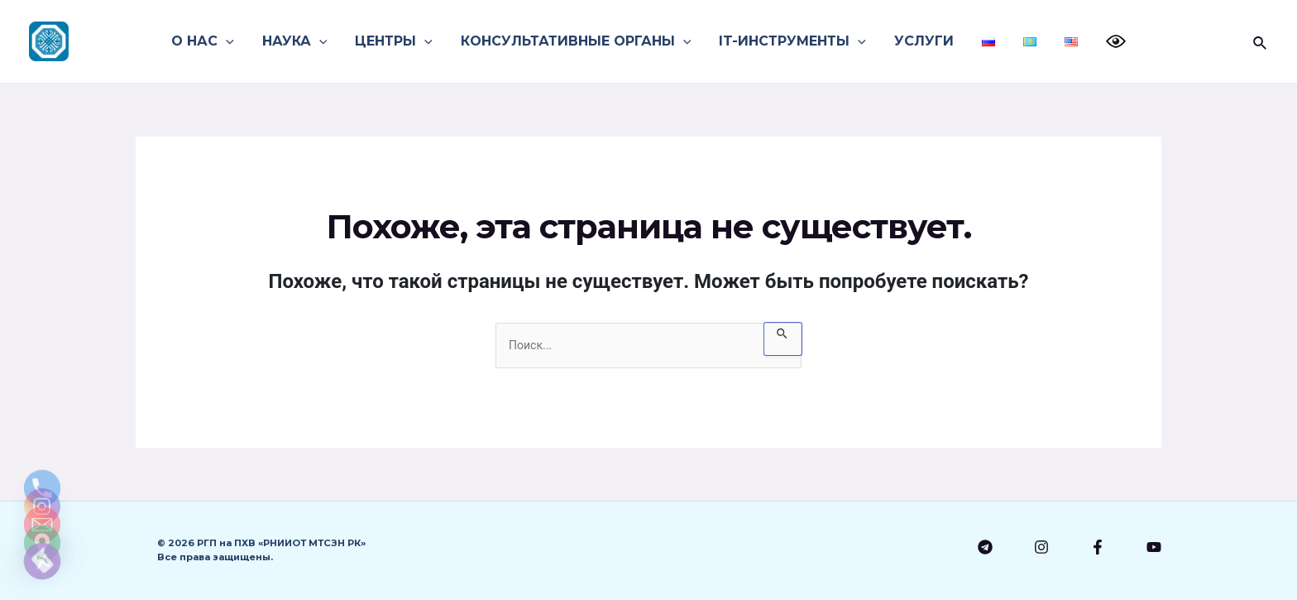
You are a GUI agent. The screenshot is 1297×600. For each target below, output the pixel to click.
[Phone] (42, 389)
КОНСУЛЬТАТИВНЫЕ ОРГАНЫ (578, 41)
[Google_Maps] (42, 518)
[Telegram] (985, 547)
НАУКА (300, 41)
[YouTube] (1153, 547)
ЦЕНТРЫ (398, 41)
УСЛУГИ (923, 41)
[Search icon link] (1260, 41)
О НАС (210, 41)
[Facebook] (1097, 547)
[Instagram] (1041, 547)
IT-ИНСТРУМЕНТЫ (793, 41)
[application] (233, 41)
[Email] (42, 475)
